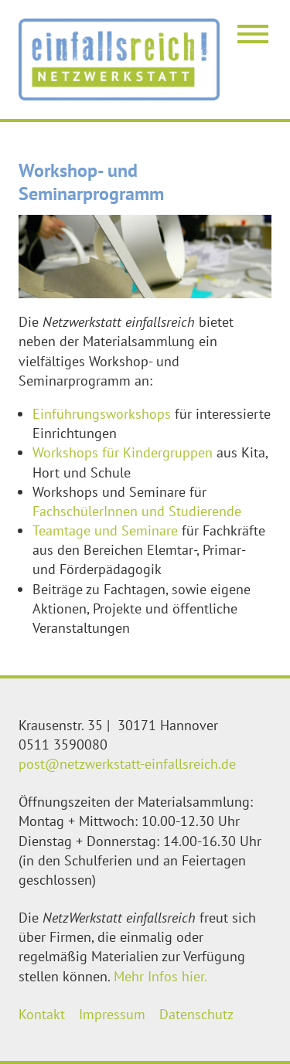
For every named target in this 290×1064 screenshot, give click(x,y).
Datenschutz (196, 1014)
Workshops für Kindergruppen (122, 452)
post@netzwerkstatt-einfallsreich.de (127, 764)
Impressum (112, 1014)
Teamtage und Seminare (105, 530)
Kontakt (42, 1014)
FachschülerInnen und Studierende (136, 511)
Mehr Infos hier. (160, 976)
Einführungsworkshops (103, 414)
